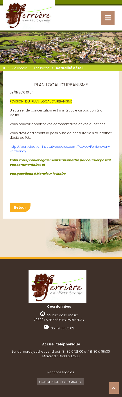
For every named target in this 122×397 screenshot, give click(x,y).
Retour (20, 207)
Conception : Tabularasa (60, 381)
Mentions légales (60, 372)
